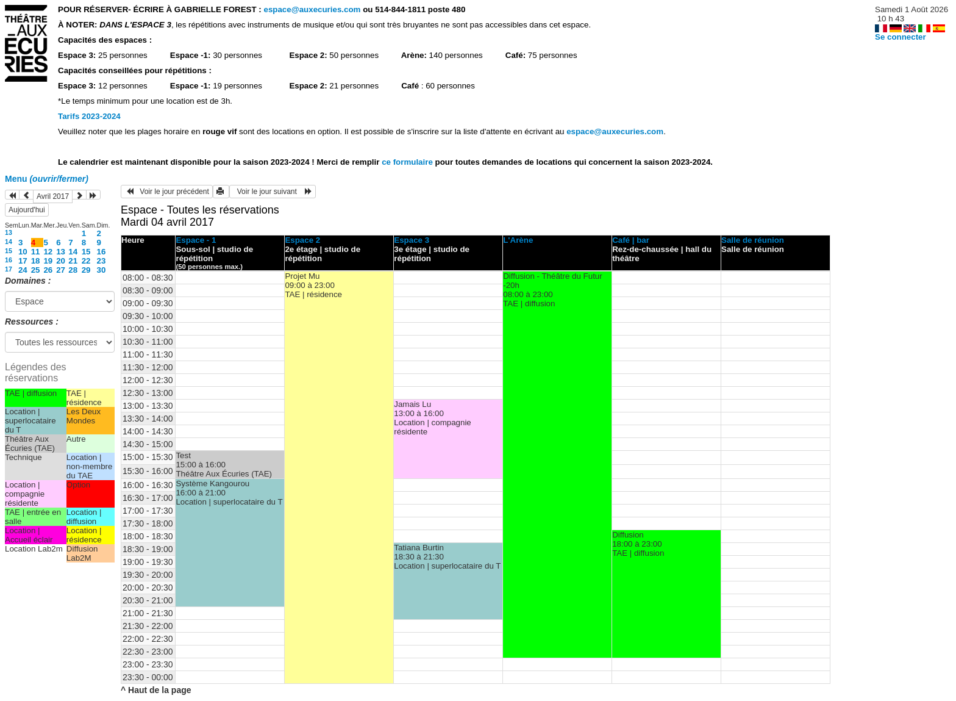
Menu (46, 179)
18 (35, 260)
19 (47, 260)
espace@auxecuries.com (311, 9)
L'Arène (518, 240)
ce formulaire (408, 162)
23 (101, 260)
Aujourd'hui (27, 210)
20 (60, 260)
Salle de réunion (752, 240)
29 (86, 270)
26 (47, 270)
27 (60, 270)
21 (72, 260)
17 (22, 260)
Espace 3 (411, 240)
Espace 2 (302, 240)
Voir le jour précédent (166, 191)
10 (22, 251)
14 (8, 241)
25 (35, 270)
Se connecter (900, 36)
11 (35, 251)
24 (22, 270)
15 (8, 250)
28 (72, 270)
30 (101, 270)
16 (101, 251)
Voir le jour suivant (272, 191)
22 (86, 260)
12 (47, 251)
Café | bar (630, 240)
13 (8, 232)
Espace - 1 (196, 240)
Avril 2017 (53, 196)
